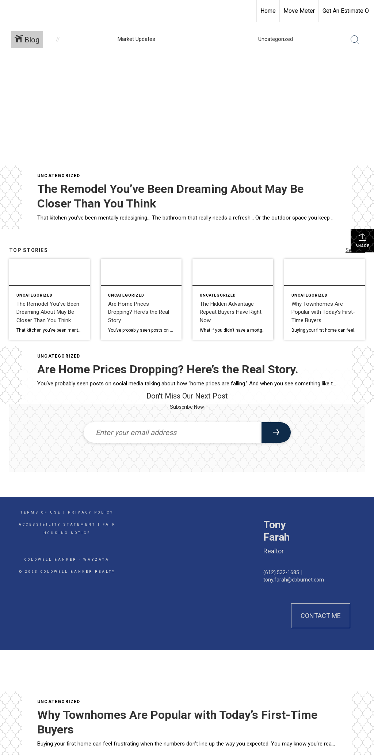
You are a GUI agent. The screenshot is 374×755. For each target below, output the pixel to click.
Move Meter (299, 10)
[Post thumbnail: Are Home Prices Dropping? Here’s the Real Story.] (141, 299)
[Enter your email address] (173, 432)
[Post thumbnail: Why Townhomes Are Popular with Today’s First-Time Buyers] (324, 299)
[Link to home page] (9, 11)
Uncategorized (58, 175)
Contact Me (321, 615)
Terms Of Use (40, 512)
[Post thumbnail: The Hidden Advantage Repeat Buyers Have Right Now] (232, 299)
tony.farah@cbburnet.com (293, 580)
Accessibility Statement (57, 524)
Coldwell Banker (50, 559)
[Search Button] (355, 40)
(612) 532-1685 (281, 572)
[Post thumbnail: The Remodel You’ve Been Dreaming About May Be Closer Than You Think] (49, 299)
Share (362, 240)
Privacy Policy (91, 512)
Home (268, 10)
